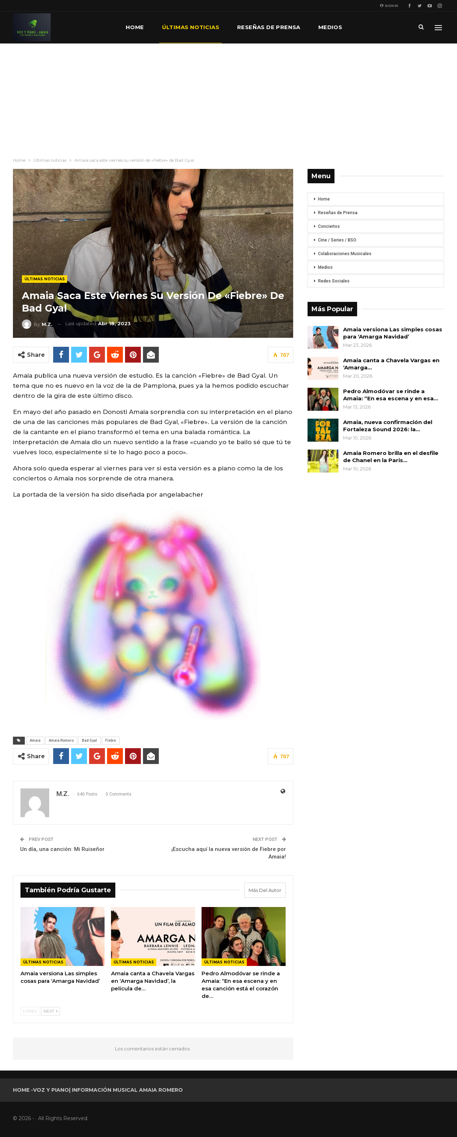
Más (366, 27)
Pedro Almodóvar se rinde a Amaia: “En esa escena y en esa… (390, 395)
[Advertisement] (228, 97)
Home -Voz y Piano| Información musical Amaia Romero (98, 1090)
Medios (330, 27)
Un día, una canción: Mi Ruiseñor (62, 849)
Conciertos (329, 226)
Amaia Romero (61, 740)
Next (50, 1011)
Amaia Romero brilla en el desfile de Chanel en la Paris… (390, 457)
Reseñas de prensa (268, 27)
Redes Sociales (334, 281)
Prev (30, 1011)
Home (135, 27)
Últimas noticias (190, 27)
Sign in (389, 6)
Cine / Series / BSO (337, 240)
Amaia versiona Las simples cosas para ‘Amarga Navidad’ (392, 333)
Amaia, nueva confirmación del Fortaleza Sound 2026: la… (387, 426)
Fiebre (110, 740)
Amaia (35, 740)
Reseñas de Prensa (337, 212)
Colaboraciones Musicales (344, 253)
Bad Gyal (89, 740)
